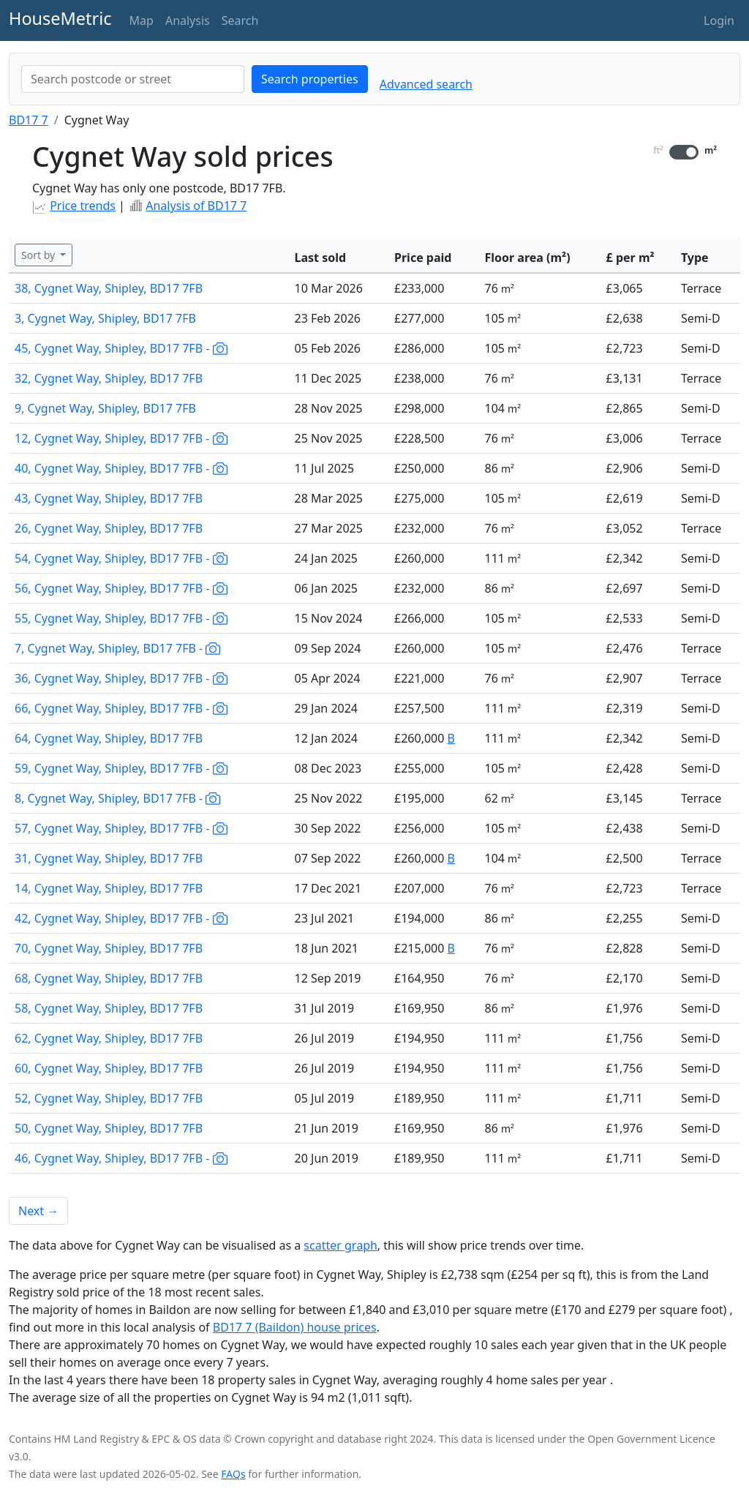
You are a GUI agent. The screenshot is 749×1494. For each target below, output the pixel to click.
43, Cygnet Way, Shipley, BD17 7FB (109, 498)
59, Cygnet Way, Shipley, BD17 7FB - (121, 768)
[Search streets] (132, 79)
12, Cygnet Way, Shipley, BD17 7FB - (121, 438)
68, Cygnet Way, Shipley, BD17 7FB (109, 978)
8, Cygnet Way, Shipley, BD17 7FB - (117, 798)
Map (141, 20)
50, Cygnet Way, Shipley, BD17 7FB (109, 1128)
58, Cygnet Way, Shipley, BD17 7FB (109, 1008)
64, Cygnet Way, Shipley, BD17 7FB (109, 738)
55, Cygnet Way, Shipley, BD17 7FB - (121, 618)
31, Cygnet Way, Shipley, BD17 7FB (109, 858)
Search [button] (240, 20)
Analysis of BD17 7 (196, 206)
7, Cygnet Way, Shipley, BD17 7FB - (117, 648)
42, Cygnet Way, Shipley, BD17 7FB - (121, 918)
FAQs (233, 1474)
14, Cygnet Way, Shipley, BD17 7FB (109, 888)
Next (38, 1211)
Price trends (83, 206)
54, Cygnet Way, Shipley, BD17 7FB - (121, 558)
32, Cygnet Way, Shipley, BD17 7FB (109, 378)
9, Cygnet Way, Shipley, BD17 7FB (105, 408)
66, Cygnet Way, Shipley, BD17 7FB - (121, 708)
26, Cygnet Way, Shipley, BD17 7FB (109, 528)
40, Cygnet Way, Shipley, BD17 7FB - (121, 468)
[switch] (684, 152)
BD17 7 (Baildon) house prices (295, 1327)
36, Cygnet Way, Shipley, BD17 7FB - (121, 678)
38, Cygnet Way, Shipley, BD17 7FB (109, 288)
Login (719, 20)
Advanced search (426, 84)
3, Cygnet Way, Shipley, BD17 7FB (105, 318)
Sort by (39, 255)
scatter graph (340, 1245)
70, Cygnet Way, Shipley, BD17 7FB (109, 948)
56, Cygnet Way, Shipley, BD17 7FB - (121, 588)
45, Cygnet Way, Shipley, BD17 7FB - (121, 348)
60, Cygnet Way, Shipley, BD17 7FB (109, 1068)
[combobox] (132, 79)
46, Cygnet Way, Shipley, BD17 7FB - (121, 1158)
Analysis (187, 20)
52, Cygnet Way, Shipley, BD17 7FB (109, 1098)
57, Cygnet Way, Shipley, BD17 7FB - (121, 828)
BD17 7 (28, 120)
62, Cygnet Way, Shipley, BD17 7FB (109, 1038)
